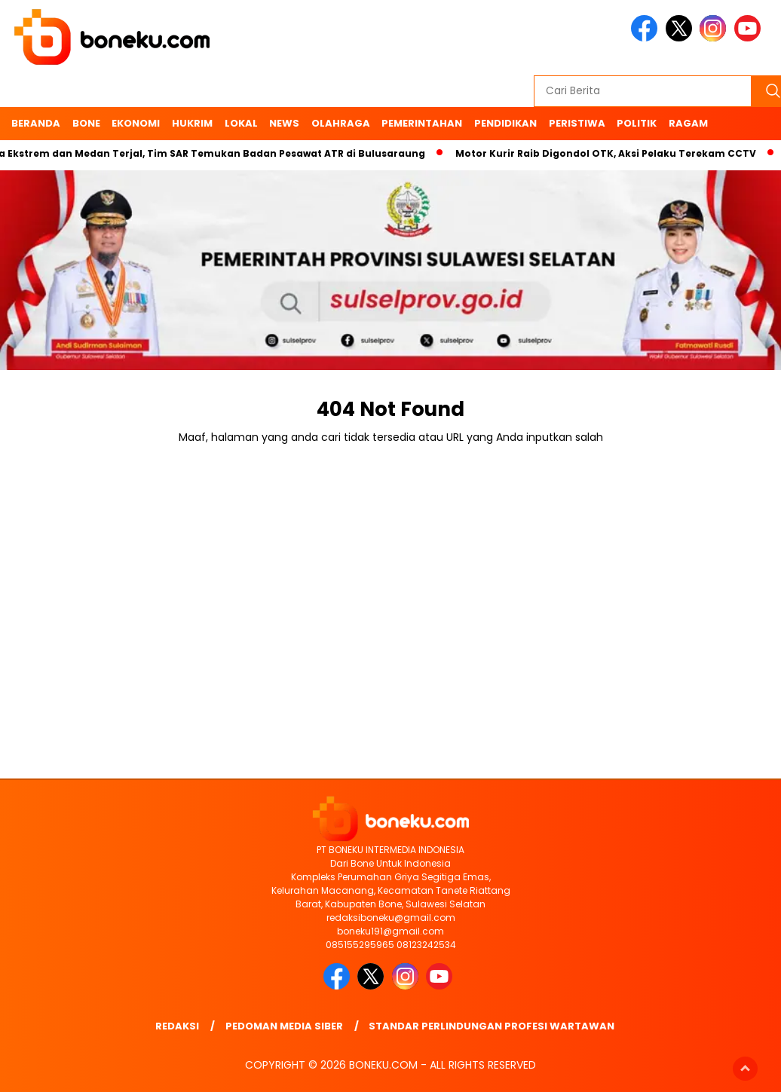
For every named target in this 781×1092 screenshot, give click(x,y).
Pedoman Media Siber (284, 1026)
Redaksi (177, 1026)
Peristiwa (577, 123)
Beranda (35, 123)
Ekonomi (136, 123)
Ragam (688, 123)
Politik (637, 123)
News (284, 123)
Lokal (241, 123)
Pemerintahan (421, 123)
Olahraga (340, 123)
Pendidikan (505, 123)
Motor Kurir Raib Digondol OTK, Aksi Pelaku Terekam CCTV (609, 153)
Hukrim (192, 123)
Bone (86, 123)
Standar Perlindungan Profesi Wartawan (491, 1026)
